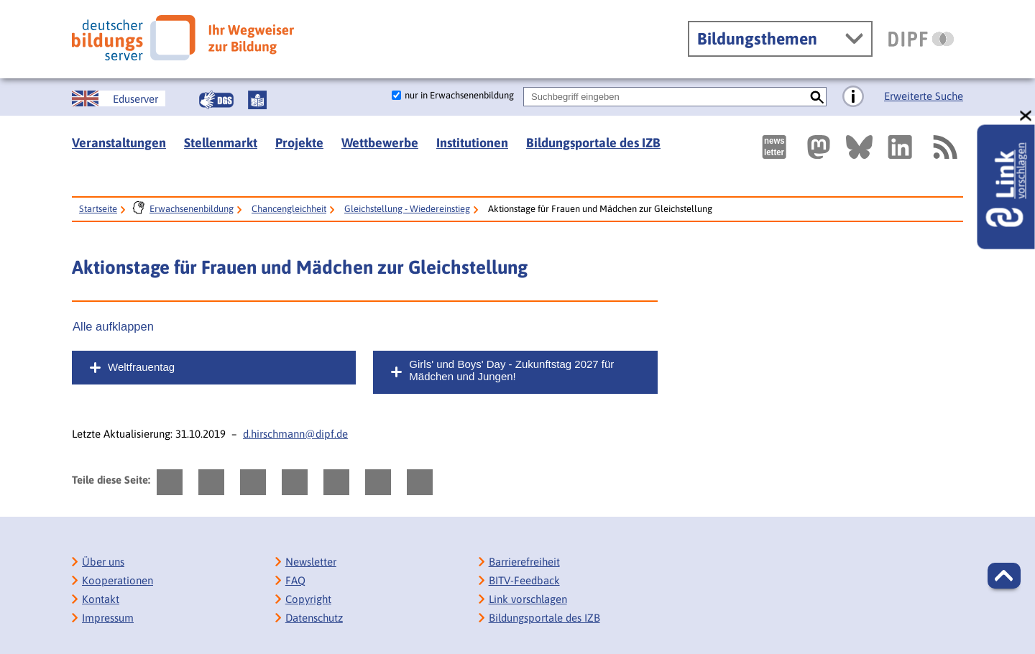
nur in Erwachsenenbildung (459, 95)
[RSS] (944, 147)
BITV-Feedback (524, 580)
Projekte (299, 142)
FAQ (295, 580)
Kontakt (100, 599)
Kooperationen (117, 580)
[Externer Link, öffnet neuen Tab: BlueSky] (859, 147)
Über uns (103, 562)
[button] (1004, 576)
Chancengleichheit (289, 208)
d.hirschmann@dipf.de (295, 434)
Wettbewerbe (379, 142)
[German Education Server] (118, 98)
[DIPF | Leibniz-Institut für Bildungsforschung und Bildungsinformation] (921, 38)
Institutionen (472, 142)
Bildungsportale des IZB (593, 142)
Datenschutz (314, 618)
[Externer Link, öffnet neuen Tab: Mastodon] (818, 147)
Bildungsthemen (757, 38)
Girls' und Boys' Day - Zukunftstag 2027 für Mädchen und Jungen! (511, 370)
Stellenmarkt (220, 142)
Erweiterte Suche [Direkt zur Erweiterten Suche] (923, 96)
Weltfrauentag (141, 367)
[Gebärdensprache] (216, 100)
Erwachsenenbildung (192, 208)
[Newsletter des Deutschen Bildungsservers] (774, 147)
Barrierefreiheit (524, 562)
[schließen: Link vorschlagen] (1026, 116)
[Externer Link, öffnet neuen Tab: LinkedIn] (900, 147)
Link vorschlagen (528, 599)
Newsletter (310, 562)
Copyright (308, 599)
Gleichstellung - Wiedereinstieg (407, 208)
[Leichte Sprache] (257, 100)
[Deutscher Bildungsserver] (183, 37)
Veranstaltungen (119, 142)
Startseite (98, 208)
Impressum (108, 618)
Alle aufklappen (113, 326)
